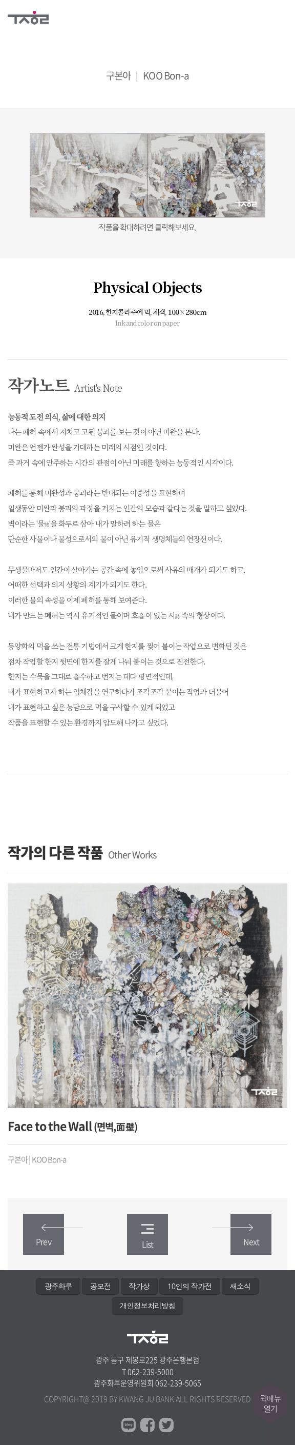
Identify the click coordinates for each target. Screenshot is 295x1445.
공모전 (100, 1286)
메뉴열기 (281, 16)
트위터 (166, 1425)
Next (244, 1236)
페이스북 (147, 1425)
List (147, 1237)
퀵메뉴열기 (270, 1403)
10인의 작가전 (189, 1286)
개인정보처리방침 (147, 1305)
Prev (50, 1236)
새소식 (240, 1286)
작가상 (139, 1286)
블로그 (128, 1425)
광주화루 (58, 1286)
